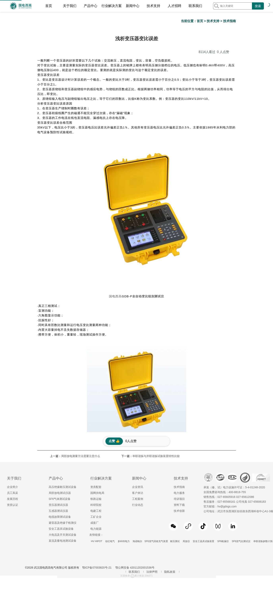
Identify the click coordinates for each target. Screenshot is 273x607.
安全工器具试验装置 (203, 464)
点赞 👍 (114, 364)
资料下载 (179, 427)
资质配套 (95, 409)
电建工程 (95, 433)
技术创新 (179, 433)
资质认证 (12, 427)
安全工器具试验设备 (61, 451)
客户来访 (137, 415)
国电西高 (115, 219)
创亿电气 (109, 464)
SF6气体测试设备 (59, 421)
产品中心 (90, 6)
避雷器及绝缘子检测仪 (62, 445)
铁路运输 (95, 421)
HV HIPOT (96, 464)
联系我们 (195, 6)
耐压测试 (175, 464)
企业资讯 (137, 409)
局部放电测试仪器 (60, 415)
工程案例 (137, 421)
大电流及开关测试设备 (62, 457)
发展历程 (12, 421)
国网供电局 (97, 415)
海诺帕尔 (137, 464)
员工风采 (12, 415)
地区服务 (187, 494)
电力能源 (95, 451)
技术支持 (153, 6)
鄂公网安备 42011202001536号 (134, 490)
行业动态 (137, 427)
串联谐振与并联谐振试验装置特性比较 (156, 379)
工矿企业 (95, 439)
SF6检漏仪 (223, 464)
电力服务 (179, 415)
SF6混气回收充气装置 (156, 464)
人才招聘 (174, 6)
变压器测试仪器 (58, 427)
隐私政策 (169, 494)
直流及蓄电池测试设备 (62, 463)
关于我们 (69, 6)
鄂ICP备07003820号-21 (97, 490)
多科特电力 (123, 464)
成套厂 (94, 445)
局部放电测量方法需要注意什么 (80, 379)
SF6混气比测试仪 (241, 464)
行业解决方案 (111, 6)
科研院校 (95, 427)
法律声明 (151, 494)
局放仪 (186, 464)
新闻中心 (132, 6)
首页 (48, 6)
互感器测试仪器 (58, 433)
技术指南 (229, 21)
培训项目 (179, 421)
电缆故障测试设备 (60, 439)
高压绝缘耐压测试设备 (62, 409)
